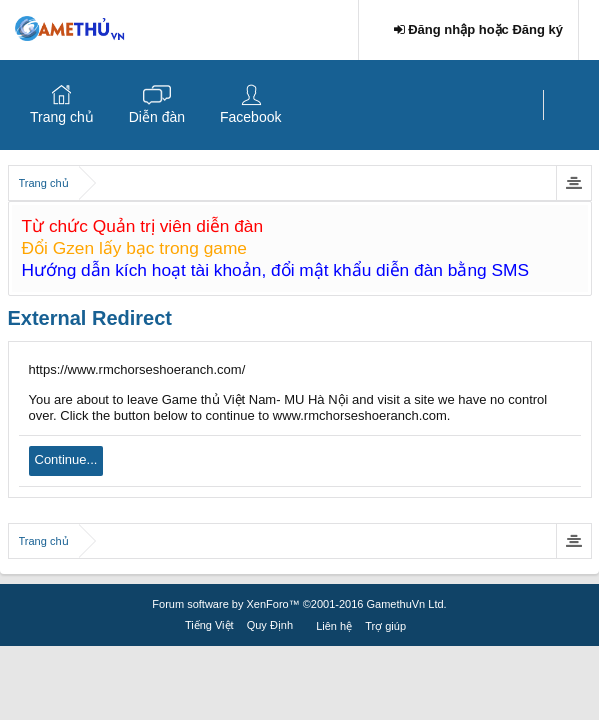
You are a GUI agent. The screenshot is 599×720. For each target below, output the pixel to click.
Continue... (66, 459)
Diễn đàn (157, 117)
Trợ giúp (385, 626)
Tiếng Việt (209, 625)
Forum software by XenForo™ (299, 604)
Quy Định (270, 625)
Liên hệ (334, 626)
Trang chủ (62, 117)
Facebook (250, 117)
